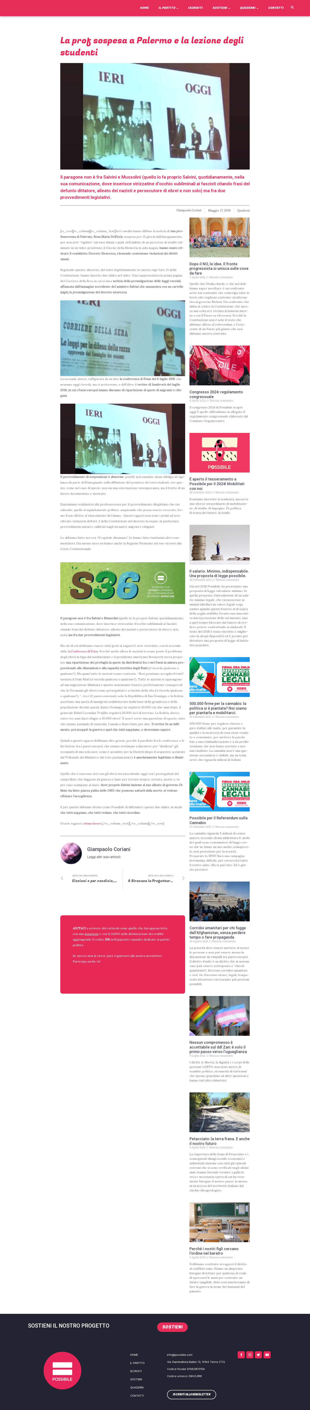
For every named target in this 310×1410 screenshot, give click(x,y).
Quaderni (249, 8)
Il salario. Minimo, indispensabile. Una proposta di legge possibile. (219, 573)
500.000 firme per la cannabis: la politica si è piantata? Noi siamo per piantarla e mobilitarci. (218, 708)
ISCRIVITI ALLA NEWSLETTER (100, 973)
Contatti (276, 8)
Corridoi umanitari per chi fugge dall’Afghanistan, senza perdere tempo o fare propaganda (217, 932)
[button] (292, 7)
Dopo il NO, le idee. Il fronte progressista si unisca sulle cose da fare (218, 268)
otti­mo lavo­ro (93, 823)
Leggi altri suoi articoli (104, 857)
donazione (92, 934)
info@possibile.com (179, 1354)
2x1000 (117, 934)
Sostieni (221, 8)
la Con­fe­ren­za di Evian (84, 651)
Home (144, 8)
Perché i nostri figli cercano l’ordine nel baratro (214, 1251)
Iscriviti (195, 8)
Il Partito (168, 8)
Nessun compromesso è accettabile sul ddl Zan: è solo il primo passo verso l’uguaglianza (218, 1047)
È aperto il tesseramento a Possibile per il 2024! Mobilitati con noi (217, 484)
